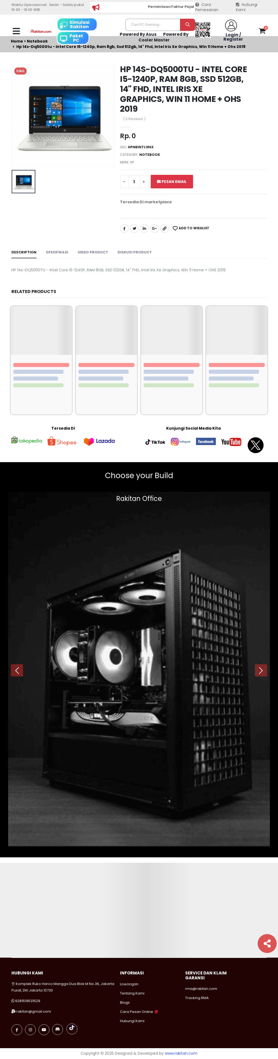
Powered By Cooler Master (163, 37)
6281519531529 (27, 1000)
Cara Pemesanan (207, 7)
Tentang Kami (132, 993)
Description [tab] (23, 252)
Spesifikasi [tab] (57, 252)
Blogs (125, 1002)
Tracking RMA (197, 997)
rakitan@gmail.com (33, 1011)
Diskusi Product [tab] (135, 252)
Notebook (149, 154)
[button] (262, 32)
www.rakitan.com (181, 1053)
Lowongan (129, 984)
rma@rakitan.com (201, 988)
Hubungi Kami (247, 7)
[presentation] (17, 670)
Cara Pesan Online (136, 1011)
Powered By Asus (138, 34)
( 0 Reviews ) (134, 119)
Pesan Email (172, 181)
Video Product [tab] (93, 252)
